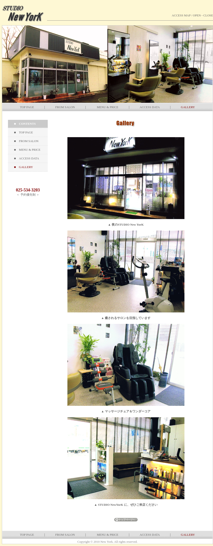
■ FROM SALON (26, 141)
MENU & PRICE (107, 107)
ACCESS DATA (150, 107)
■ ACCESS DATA (26, 158)
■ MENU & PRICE (27, 149)
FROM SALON (65, 107)
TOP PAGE (27, 107)
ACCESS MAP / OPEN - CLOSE (192, 15)
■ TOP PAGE (23, 132)
